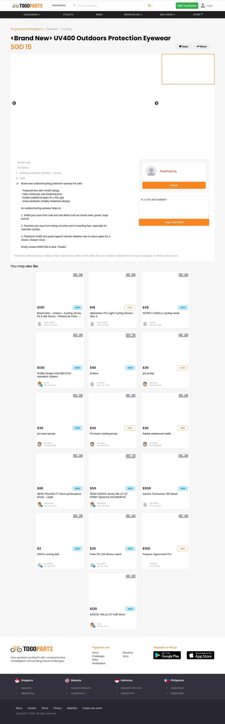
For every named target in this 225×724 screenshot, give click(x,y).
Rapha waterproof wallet (157, 433)
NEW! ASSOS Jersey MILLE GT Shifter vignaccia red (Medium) (109, 495)
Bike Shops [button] (167, 14)
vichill (46, 382)
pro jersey (148, 373)
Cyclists (68, 14)
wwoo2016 (48, 563)
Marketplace (98, 663)
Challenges (32, 14)
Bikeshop (128, 652)
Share (202, 46)
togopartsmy (78, 693)
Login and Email (174, 222)
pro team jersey (46, 433)
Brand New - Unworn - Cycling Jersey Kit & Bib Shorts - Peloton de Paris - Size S (59, 315)
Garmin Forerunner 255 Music (160, 493)
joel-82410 (154, 503)
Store (125, 656)
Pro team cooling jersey (103, 433)
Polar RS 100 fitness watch (105, 554)
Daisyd (153, 322)
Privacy (58, 708)
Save (183, 46)
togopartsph (177, 687)
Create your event (92, 708)
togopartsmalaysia (81, 687)
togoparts (26, 687)
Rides (99, 14)
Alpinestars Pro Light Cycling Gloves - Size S (112, 315)
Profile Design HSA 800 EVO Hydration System (54, 375)
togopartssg (27, 693)
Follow (174, 185)
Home (95, 652)
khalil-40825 (49, 322)
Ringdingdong (168, 171)
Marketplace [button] (133, 14)
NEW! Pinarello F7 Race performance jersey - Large (59, 495)
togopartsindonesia (131, 687)
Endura (94, 373)
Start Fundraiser (187, 5)
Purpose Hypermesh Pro (157, 554)
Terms (44, 708)
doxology (154, 382)
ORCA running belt (48, 554)
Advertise (72, 708)
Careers (32, 708)
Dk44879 (153, 563)
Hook (99, 624)
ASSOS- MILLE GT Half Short (107, 614)
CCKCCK (101, 382)
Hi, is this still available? (174, 206)
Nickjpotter (48, 503)
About (19, 708)
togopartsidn (127, 693)
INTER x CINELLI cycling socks (161, 313)
